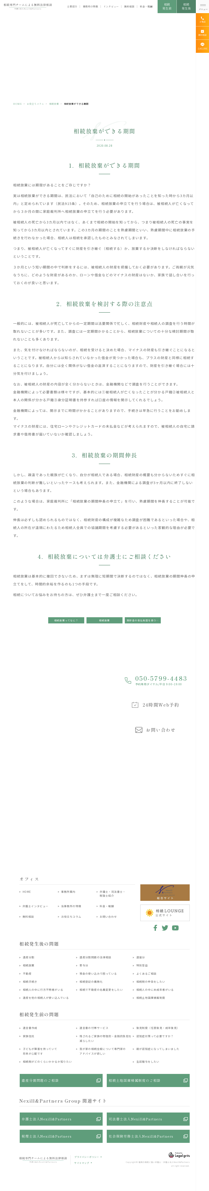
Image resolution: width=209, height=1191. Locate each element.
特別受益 (142, 965)
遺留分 (140, 957)
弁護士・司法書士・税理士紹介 (113, 893)
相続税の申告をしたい (150, 981)
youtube (175, 928)
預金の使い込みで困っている (98, 973)
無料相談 (129, 6)
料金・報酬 (146, 6)
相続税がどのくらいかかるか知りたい (47, 1061)
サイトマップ (81, 1162)
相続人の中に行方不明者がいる (43, 990)
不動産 (27, 973)
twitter (165, 928)
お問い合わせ (108, 916)
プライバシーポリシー (86, 1156)
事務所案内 (68, 892)
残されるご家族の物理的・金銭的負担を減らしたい (106, 1038)
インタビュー (111, 6)
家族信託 (29, 1036)
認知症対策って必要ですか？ (155, 1036)
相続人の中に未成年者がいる (155, 990)
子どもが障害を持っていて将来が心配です (40, 1051)
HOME (17, 103)
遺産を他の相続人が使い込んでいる (46, 998)
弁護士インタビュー (36, 906)
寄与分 (84, 965)
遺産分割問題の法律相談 (95, 957)
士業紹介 (72, 6)
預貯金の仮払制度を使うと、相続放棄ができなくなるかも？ (144, 620)
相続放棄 (54, 103)
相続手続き (30, 981)
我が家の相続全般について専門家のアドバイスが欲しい (103, 1051)
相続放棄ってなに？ (66, 620)
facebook (154, 928)
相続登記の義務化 (91, 981)
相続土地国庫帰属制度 (150, 998)
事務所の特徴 (90, 6)
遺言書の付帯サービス (94, 1028)
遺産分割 (29, 957)
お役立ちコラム (35, 103)
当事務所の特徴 (71, 906)
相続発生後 (186, 6)
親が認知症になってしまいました (158, 1049)
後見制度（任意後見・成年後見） (158, 1028)
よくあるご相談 (146, 973)
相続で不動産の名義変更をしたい (101, 990)
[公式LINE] (202, 46)
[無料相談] (202, 33)
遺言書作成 (30, 1028)
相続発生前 (167, 6)
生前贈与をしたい (147, 1061)
